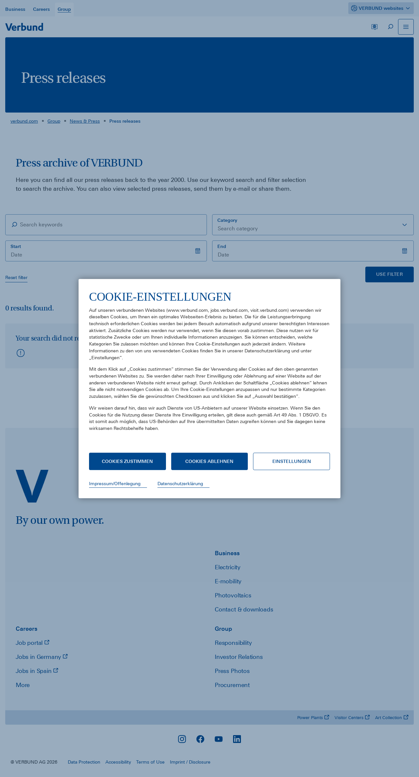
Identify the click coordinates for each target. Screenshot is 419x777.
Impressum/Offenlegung (114, 483)
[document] (209, 365)
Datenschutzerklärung (180, 483)
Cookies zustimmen (127, 461)
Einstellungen (291, 461)
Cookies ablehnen (209, 461)
